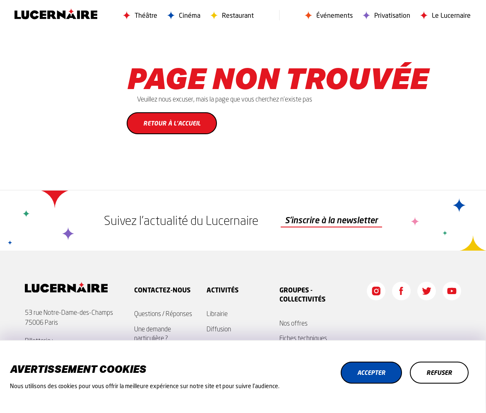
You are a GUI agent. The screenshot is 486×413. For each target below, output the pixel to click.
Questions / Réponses (163, 313)
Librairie (217, 313)
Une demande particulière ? (152, 333)
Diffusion (219, 329)
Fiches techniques (303, 338)
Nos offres (293, 323)
